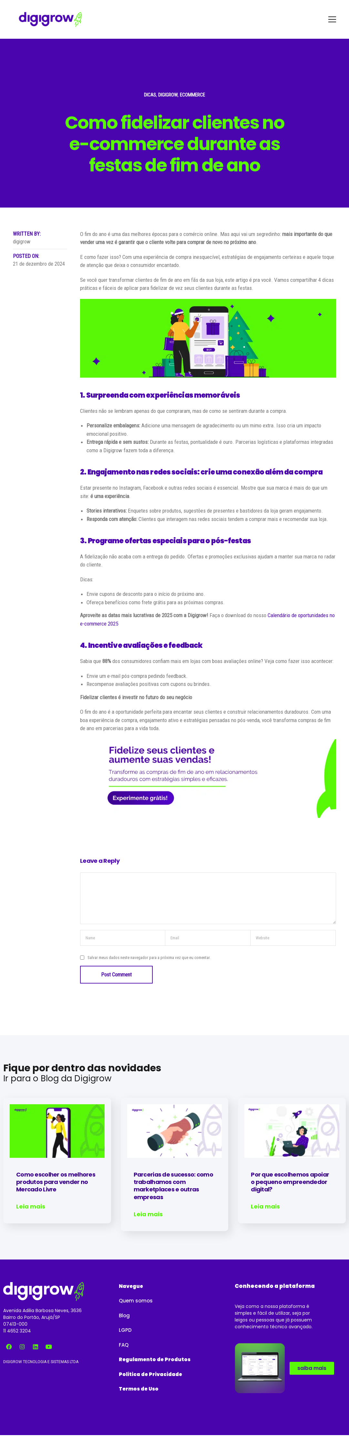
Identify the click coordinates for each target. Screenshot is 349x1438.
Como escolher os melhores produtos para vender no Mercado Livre (55, 1182)
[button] (131, 1283)
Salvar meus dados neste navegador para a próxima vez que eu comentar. (148, 957)
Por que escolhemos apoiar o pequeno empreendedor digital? (290, 1182)
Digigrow (168, 95)
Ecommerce (192, 95)
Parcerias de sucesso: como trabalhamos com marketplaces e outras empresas (173, 1185)
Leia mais (30, 1206)
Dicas (150, 95)
